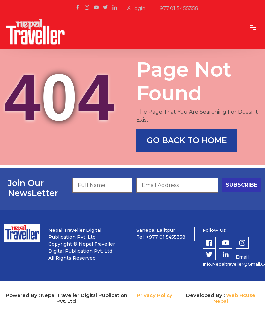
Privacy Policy (154, 295)
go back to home (187, 140)
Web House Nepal (234, 298)
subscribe (241, 185)
